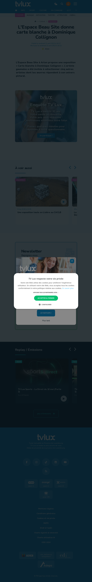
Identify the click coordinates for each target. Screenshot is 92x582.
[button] (46, 292)
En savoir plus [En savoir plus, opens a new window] (68, 288)
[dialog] (46, 291)
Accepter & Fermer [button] (46, 298)
